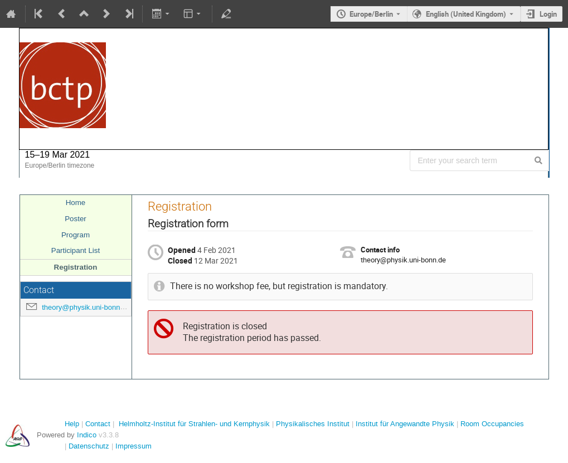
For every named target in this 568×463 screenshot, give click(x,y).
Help (72, 423)
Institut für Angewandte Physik (405, 423)
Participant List (75, 250)
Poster (75, 219)
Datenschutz (88, 446)
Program (75, 235)
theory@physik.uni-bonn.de (86, 307)
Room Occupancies (492, 423)
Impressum (133, 446)
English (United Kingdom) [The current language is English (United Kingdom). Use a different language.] (466, 14)
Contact (97, 423)
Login (548, 14)
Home (76, 202)
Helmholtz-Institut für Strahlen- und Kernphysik (194, 423)
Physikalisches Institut (313, 423)
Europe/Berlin (371, 14)
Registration (76, 267)
